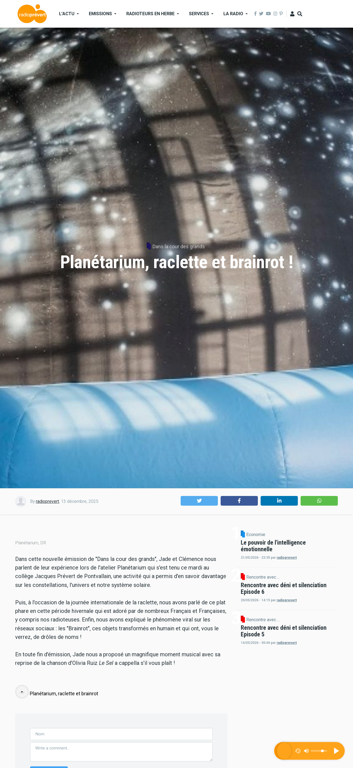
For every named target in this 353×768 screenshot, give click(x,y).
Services (199, 13)
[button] (199, 501)
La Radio (233, 13)
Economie (302, 534)
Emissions (100, 13)
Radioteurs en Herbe (150, 13)
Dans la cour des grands (179, 246)
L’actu (66, 13)
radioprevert (47, 501)
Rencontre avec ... (310, 590)
